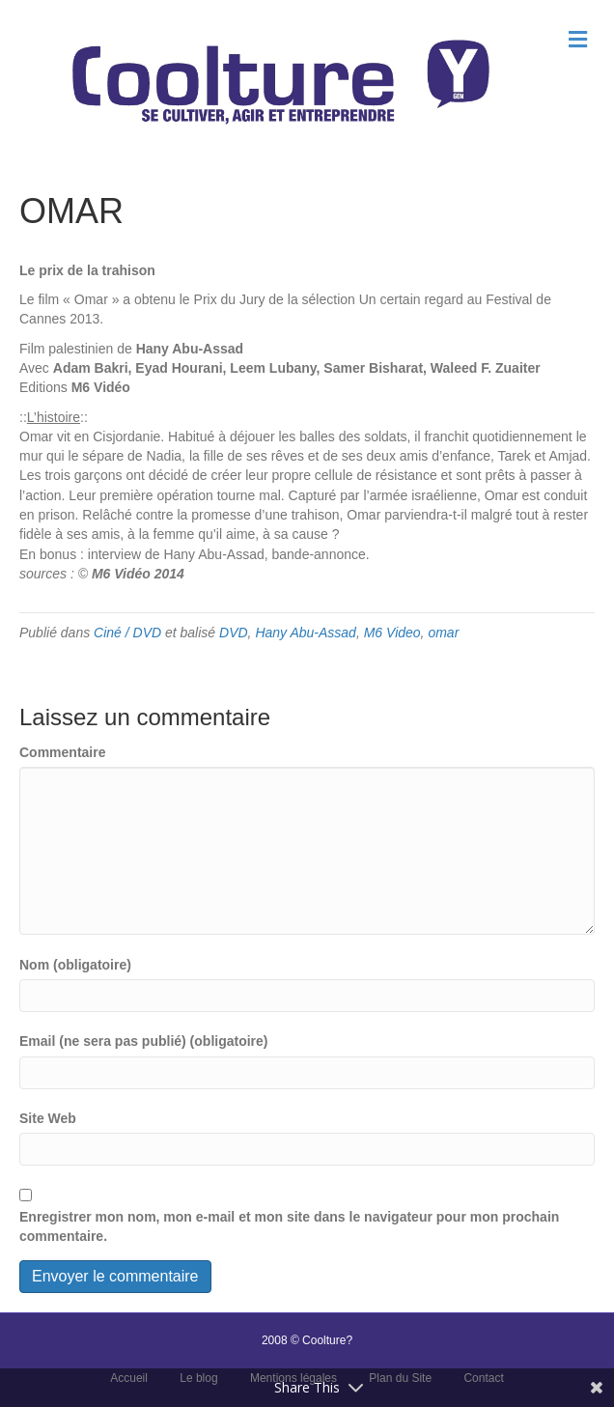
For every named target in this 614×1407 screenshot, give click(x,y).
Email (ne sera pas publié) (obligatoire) (143, 1041)
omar (443, 632)
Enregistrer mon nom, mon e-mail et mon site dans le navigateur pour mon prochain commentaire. (289, 1226)
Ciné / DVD (127, 632)
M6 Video (392, 632)
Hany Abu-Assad (305, 632)
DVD (233, 632)
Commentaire (62, 752)
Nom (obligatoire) (75, 964)
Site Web (47, 1118)
